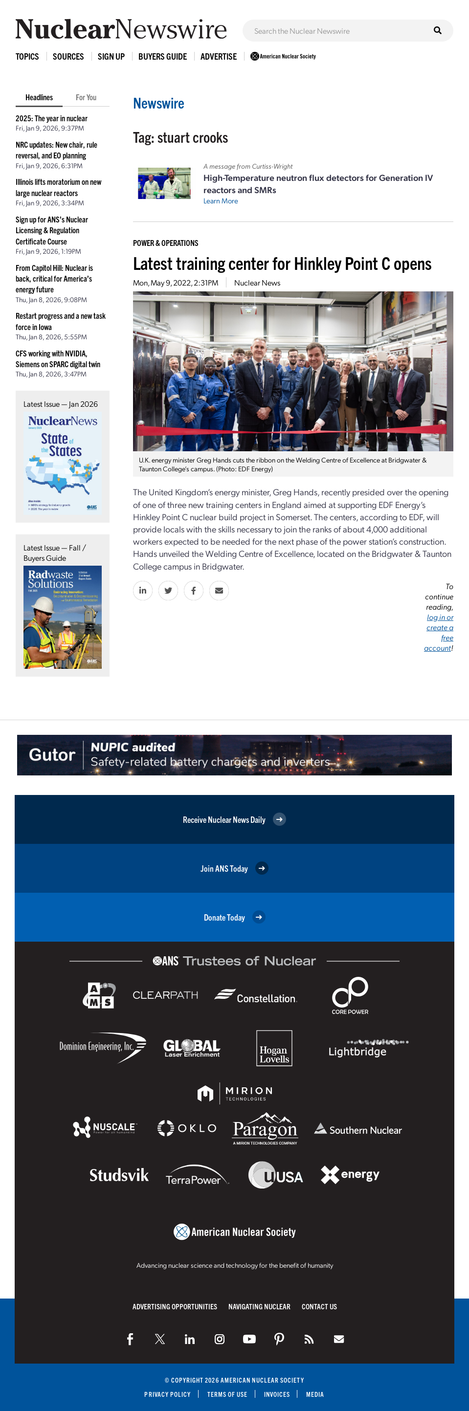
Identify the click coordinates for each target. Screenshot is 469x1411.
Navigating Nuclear (259, 1306)
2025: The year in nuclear (52, 118)
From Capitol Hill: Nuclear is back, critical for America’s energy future (54, 278)
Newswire (158, 102)
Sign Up (111, 56)
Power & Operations (166, 242)
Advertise (219, 56)
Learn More (220, 200)
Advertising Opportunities (175, 1306)
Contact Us (319, 1306)
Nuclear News (257, 282)
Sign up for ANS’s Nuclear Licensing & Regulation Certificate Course (52, 230)
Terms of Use (227, 1394)
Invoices (277, 1394)
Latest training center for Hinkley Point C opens (282, 262)
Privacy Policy (167, 1394)
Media (315, 1394)
